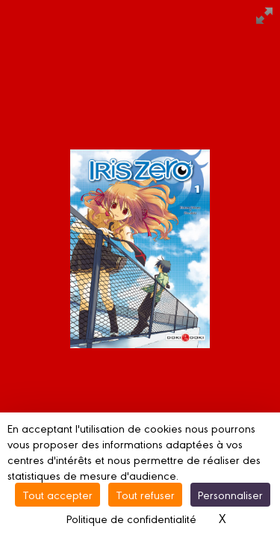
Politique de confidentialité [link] (131, 518)
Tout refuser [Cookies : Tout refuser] (145, 494)
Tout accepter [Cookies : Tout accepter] (57, 494)
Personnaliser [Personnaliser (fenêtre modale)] (230, 494)
